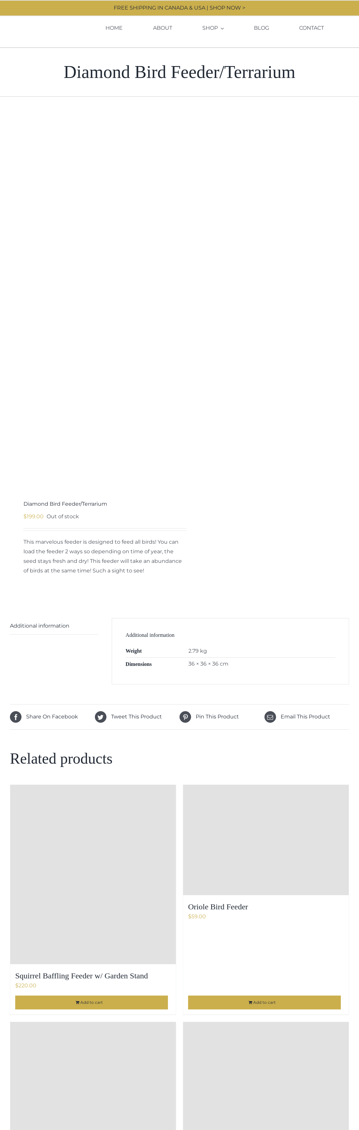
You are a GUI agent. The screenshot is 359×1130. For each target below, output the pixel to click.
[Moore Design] (38, 22)
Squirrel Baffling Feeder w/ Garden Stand (81, 975)
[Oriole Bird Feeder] (266, 840)
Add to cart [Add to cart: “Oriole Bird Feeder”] (264, 1002)
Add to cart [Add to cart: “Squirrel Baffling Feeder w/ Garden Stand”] (91, 1002)
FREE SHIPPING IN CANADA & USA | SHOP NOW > (179, 8)
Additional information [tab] (39, 626)
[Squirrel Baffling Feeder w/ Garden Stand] (93, 874)
